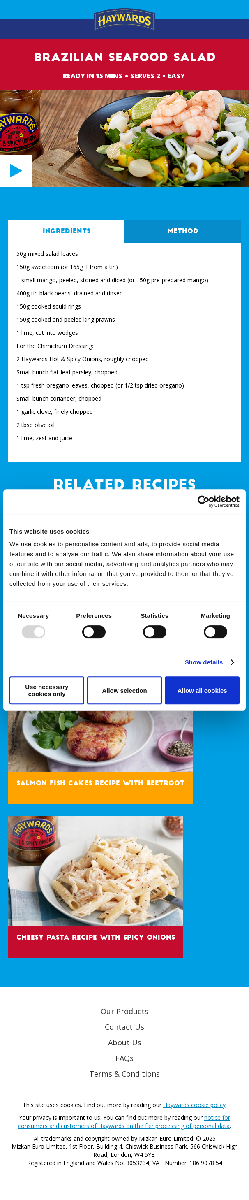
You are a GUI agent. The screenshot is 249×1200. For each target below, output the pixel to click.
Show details (204, 662)
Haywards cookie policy (194, 1105)
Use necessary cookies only (46, 690)
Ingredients (66, 231)
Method (182, 231)
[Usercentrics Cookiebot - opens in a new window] (204, 501)
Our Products (124, 1011)
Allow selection (124, 690)
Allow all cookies (202, 690)
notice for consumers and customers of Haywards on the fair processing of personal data (124, 1122)
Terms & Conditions (124, 1074)
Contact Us (124, 1027)
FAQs (124, 1058)
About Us (124, 1042)
